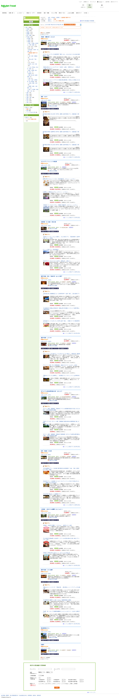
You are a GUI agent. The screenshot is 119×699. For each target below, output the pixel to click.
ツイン (59, 683)
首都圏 (27, 33)
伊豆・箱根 (28, 35)
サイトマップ (93, 1)
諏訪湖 (29, 73)
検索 (57, 688)
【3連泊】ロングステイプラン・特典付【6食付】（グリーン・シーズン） (60, 205)
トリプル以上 (65, 683)
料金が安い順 (54, 24)
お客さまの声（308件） (46, 513)
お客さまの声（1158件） (46, 341)
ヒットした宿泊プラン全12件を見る (72, 446)
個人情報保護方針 (14, 695)
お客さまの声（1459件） (46, 280)
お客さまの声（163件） (46, 225)
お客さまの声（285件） (46, 454)
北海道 (27, 29)
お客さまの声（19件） (46, 648)
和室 (71, 683)
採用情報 (30, 695)
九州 (27, 100)
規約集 (34, 695)
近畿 (27, 95)
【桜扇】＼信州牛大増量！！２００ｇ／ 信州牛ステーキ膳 (57, 525)
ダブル (54, 683)
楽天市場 (107, 1)
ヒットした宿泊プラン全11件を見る (72, 333)
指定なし (50, 19)
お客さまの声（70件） (46, 165)
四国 (27, 99)
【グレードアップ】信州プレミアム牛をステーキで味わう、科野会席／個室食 (61, 353)
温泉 (27, 110)
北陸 (27, 92)
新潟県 (28, 38)
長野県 (58, 17)
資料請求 (39, 695)
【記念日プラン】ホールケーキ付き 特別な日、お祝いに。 (57, 261)
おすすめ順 (47, 24)
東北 (27, 30)
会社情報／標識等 (5, 695)
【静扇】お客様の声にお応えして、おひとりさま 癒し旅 (56, 552)
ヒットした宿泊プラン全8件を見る (72, 271)
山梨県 (28, 40)
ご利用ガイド (86, 1)
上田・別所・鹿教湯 (32, 56)
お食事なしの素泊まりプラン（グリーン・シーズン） (55, 192)
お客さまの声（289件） (46, 100)
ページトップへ (92, 692)
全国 (49, 17)
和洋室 (75, 683)
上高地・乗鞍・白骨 (32, 83)
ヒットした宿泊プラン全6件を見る (72, 386)
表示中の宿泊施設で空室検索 (87, 20)
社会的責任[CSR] (23, 695)
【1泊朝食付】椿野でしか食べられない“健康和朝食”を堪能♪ (57, 600)
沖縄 (27, 102)
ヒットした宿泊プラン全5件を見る (72, 92)
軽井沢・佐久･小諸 (32, 64)
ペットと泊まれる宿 (30, 112)
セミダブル (48, 683)
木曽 (29, 78)
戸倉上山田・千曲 (32, 59)
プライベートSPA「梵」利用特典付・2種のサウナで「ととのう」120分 (60, 365)
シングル (42, 683)
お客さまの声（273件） (46, 631)
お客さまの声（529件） (46, 573)
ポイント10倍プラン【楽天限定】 (51, 249)
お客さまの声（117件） (46, 395)
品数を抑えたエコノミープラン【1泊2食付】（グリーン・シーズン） (59, 178)
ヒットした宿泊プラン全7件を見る (72, 217)
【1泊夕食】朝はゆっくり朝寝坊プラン (52, 494)
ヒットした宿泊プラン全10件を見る (72, 565)
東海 (27, 94)
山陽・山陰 (28, 97)
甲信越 (53, 17)
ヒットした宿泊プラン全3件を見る (72, 157)
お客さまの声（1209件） (46, 40)
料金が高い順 (60, 24)
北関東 (27, 32)
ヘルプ (80, 1)
